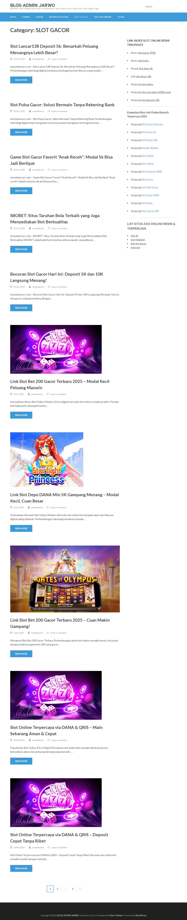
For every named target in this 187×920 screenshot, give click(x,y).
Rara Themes (116, 915)
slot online (147, 84)
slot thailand (138, 239)
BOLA (13, 17)
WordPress (140, 915)
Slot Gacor (147, 179)
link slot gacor (138, 243)
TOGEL (121, 17)
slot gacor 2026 (147, 52)
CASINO (26, 17)
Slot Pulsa (146, 203)
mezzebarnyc (38, 59)
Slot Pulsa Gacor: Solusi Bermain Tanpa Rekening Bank (62, 104)
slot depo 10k (143, 76)
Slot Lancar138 (150, 211)
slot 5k (134, 235)
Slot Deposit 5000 (151, 171)
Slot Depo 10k (149, 140)
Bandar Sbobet (149, 147)
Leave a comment (59, 59)
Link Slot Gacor (150, 187)
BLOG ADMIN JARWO (32, 5)
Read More (21, 80)
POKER (39, 17)
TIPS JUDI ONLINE (102, 17)
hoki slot (135, 247)
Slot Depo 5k (148, 132)
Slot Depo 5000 (150, 195)
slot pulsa (143, 60)
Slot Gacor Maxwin (152, 124)
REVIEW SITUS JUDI (58, 17)
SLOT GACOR (81, 17)
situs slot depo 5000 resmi (156, 92)
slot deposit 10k (150, 100)
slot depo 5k (146, 68)
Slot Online (147, 155)
